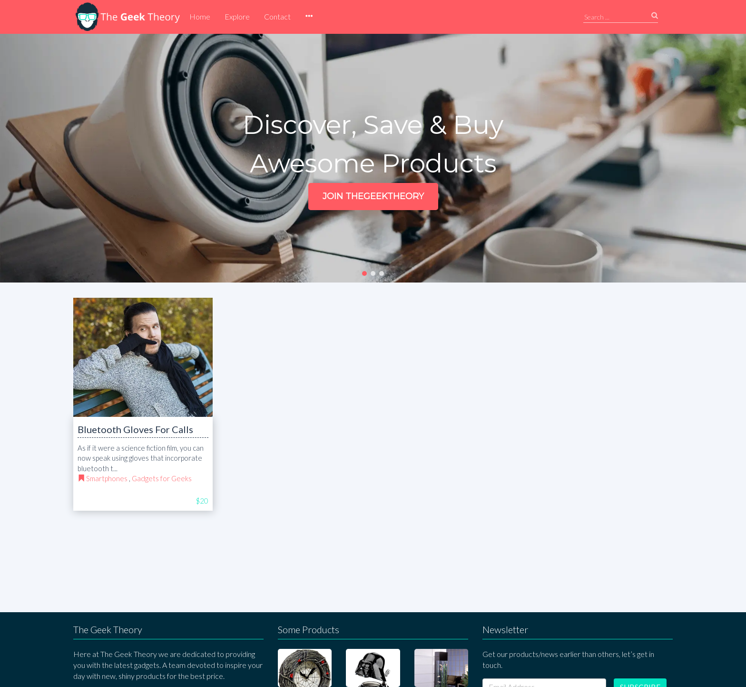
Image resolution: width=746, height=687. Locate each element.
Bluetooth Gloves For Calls (135, 429)
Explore (237, 16)
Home (199, 16)
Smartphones (107, 478)
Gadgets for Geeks (162, 478)
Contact (277, 16)
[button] (309, 16)
